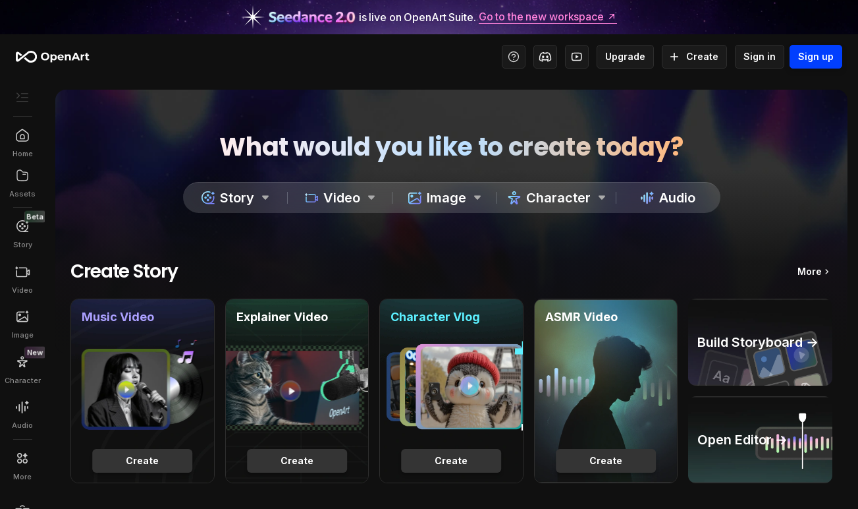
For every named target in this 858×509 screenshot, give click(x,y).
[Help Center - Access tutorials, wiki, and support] (513, 57)
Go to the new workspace (548, 17)
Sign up (816, 56)
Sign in (760, 56)
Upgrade (625, 56)
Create (694, 56)
